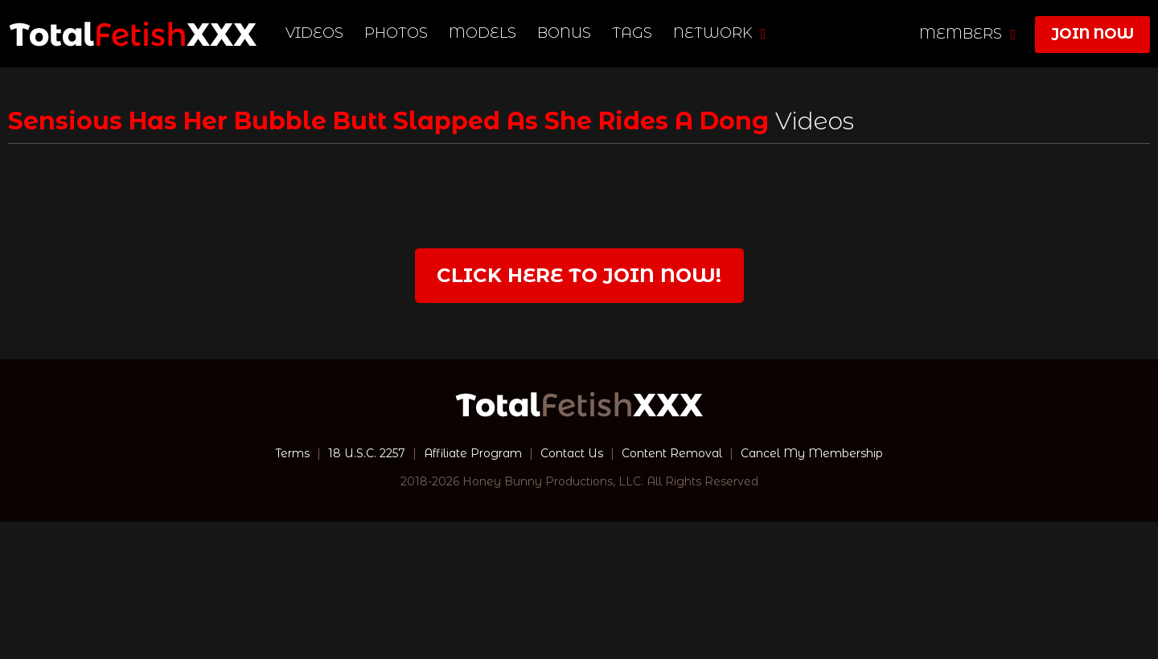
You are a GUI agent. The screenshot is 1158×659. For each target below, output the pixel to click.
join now (1092, 34)
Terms (292, 453)
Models (482, 33)
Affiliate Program (473, 453)
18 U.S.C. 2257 (366, 453)
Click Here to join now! (579, 275)
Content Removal (672, 453)
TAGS (632, 33)
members (967, 34)
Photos (396, 33)
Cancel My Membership (812, 453)
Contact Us (571, 453)
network (719, 33)
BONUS (564, 33)
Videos (314, 33)
